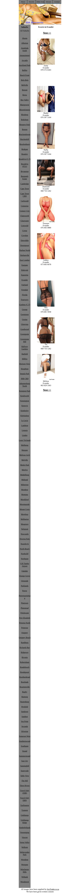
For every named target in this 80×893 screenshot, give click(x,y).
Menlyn (25, 470)
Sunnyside (25, 771)
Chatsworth (24, 216)
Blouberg (24, 115)
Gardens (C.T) (24, 305)
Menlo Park (24, 465)
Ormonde (24, 581)
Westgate (24, 865)
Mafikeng (24, 445)
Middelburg (24, 475)
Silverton (24, 731)
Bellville (24, 85)
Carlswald (25, 201)
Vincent (25, 837)
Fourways (24, 300)
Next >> (47, 33)
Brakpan (24, 149)
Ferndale (24, 290)
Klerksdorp (24, 416)
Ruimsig (24, 697)
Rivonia (25, 657)
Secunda (24, 726)
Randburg (24, 643)
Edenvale (24, 270)
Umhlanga (25, 815)
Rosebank (24, 682)
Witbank (24, 877)
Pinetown (24, 603)
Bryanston (25, 171)
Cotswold (24, 226)
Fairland (24, 285)
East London (24, 260)
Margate (24, 450)
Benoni (24, 90)
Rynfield (24, 707)
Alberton (24, 43)
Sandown (24, 712)
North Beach (24, 549)
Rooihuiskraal (24, 677)
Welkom (24, 847)
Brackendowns (24, 134)
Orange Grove (24, 576)
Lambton (24, 425)
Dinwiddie (25, 240)
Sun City (24, 761)
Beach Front (24, 75)
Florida (24, 295)
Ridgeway (25, 652)
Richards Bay (25, 648)
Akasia (24, 38)
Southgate (24, 746)
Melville (24, 460)
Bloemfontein (24, 110)
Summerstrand (24, 756)
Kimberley (25, 411)
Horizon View (24, 364)
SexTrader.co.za (53, 889)
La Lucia (24, 421)
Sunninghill (24, 766)
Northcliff (24, 554)
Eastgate (24, 265)
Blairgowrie (24, 105)
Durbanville (24, 255)
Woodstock (24, 882)
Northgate (24, 559)
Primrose (24, 628)
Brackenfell (24, 139)
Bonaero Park (24, 125)
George (24, 309)
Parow (24, 591)
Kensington (24, 401)
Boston (24, 129)
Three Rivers (24, 786)
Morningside (24, 504)
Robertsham (24, 662)
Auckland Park (24, 65)
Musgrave (24, 524)
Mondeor (24, 490)
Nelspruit (24, 529)
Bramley (24, 154)
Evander (24, 280)
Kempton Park (24, 391)
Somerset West (24, 736)
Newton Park (25, 539)
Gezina (24, 319)
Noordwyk (25, 544)
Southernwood (24, 741)
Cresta (24, 231)
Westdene (24, 860)
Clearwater (25, 221)
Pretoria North (24, 623)
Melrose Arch (24, 455)
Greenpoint (24, 334)
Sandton (25, 717)
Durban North (24, 250)
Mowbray (24, 514)
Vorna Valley (25, 842)
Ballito (24, 70)
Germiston (25, 314)
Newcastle (25, 534)
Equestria (24, 275)
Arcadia (25, 60)
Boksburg (24, 120)
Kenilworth (24, 396)
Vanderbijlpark (24, 828)
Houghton (24, 369)
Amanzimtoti (25, 55)
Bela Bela (24, 80)
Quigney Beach (24, 638)
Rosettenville (25, 687)
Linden (24, 435)
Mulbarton (25, 519)
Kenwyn (24, 406)
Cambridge (24, 184)
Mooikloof (25, 500)
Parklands (24, 586)
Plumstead (25, 608)
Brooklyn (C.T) (25, 159)
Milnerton (24, 485)
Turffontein (24, 805)
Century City (24, 211)
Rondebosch (24, 667)
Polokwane (24, 613)
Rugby (24, 692)
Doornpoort (24, 245)
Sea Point (24, 721)
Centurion (24, 206)
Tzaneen (24, 810)
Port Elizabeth (24, 618)
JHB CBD (24, 379)
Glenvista (24, 324)
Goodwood (24, 329)
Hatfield (25, 354)
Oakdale (24, 571)
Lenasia (25, 430)
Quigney (24, 633)
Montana (24, 495)
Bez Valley (25, 100)
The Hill (24, 781)
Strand (24, 751)
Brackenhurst (25, 144)
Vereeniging (24, 832)
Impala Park (24, 374)
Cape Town (24, 189)
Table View (24, 776)
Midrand (24, 480)
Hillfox (24, 359)
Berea (24, 95)
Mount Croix (24, 509)
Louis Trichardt (24, 440)
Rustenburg (24, 702)
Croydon (24, 235)
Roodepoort (24, 672)
